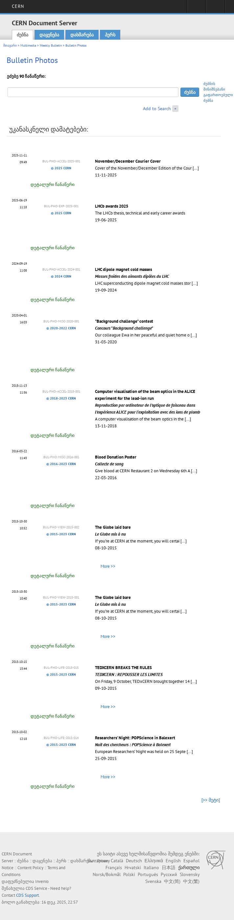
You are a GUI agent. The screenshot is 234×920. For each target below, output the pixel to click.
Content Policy (30, 867)
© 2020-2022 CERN (61, 328)
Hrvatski (133, 867)
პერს (110, 35)
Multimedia (28, 45)
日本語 (169, 867)
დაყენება (49, 35)
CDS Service (36, 888)
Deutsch (134, 861)
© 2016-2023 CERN (61, 464)
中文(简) (172, 881)
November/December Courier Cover (128, 161)
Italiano (151, 867)
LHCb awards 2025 (111, 206)
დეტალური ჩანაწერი (53, 184)
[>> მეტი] (210, 800)
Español (191, 861)
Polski (129, 874)
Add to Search (157, 109)
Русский (169, 874)
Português (148, 874)
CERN (18, 6)
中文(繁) (191, 881)
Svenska (153, 881)
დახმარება (82, 35)
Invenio (42, 881)
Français (113, 867)
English (173, 861)
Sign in (196, 8)
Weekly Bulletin (51, 45)
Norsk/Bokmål (107, 874)
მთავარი (10, 45)
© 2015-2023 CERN (61, 534)
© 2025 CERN (61, 168)
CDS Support (27, 895)
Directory (215, 8)
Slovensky (189, 874)
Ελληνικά (154, 861)
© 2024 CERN (61, 276)
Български (97, 861)
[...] (196, 168)
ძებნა (22, 35)
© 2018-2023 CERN (61, 398)
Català (117, 861)
